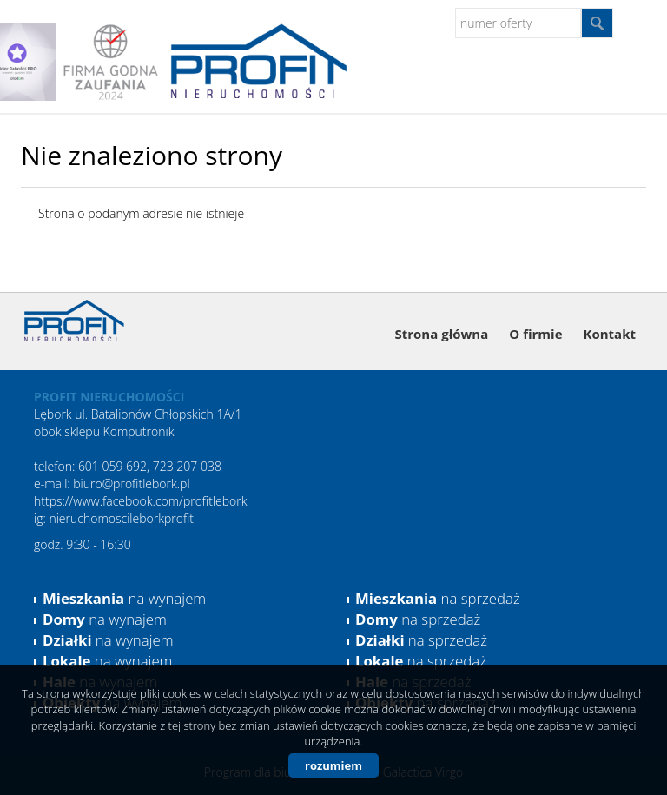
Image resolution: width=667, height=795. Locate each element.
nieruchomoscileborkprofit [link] (121, 518)
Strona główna (442, 333)
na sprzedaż (437, 598)
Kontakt (610, 333)
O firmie (535, 333)
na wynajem (124, 598)
